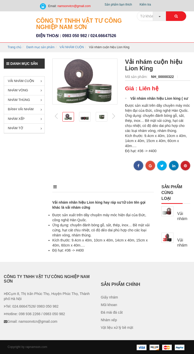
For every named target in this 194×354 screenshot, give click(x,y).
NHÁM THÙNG (25, 100)
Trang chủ (14, 47)
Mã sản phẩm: (137, 77)
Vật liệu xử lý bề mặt (117, 327)
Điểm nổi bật (93, 187)
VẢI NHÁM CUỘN (72, 47)
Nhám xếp (109, 320)
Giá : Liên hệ (141, 88)
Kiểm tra (145, 4)
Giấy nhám (109, 297)
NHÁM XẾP (25, 119)
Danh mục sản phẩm (40, 47)
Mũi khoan (109, 305)
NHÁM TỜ (25, 128)
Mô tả (58, 187)
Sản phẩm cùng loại (171, 193)
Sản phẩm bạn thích (118, 4)
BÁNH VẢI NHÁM (25, 109)
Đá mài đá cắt (112, 312)
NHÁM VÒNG (25, 90)
